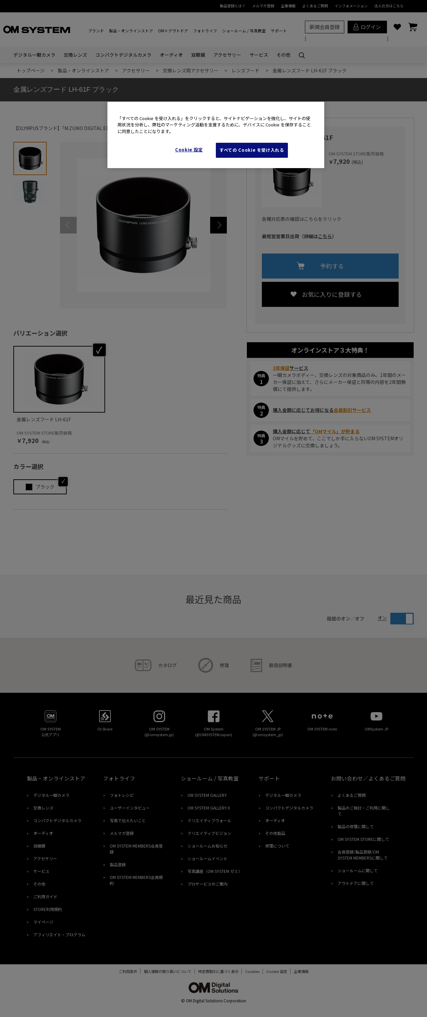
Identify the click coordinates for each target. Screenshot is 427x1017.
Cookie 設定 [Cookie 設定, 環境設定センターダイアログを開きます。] (189, 149)
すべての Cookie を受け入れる (252, 150)
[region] (215, 135)
